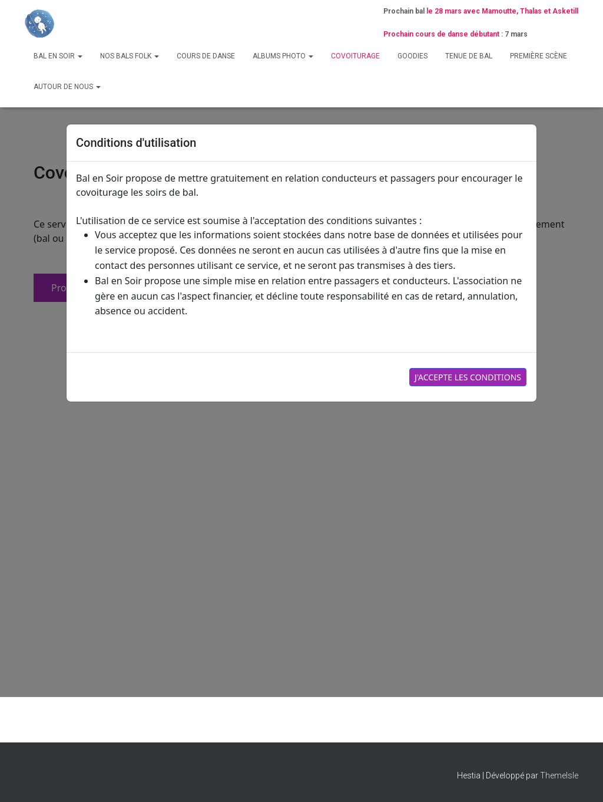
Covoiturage (355, 56)
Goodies (412, 56)
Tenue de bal (468, 56)
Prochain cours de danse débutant (441, 34)
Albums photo (283, 56)
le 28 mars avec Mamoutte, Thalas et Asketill (502, 11)
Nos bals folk (129, 56)
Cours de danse (206, 56)
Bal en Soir (58, 56)
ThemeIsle (559, 775)
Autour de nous (67, 87)
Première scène (538, 56)
